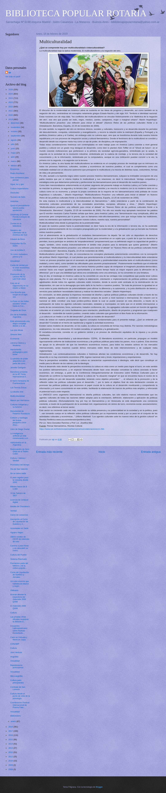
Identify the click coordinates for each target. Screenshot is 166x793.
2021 (10, 111)
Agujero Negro (16, 532)
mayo (13, 153)
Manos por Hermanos (19, 400)
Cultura (13, 612)
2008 (10, 769)
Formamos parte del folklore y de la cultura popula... (19, 565)
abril (13, 157)
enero (13, 721)
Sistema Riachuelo (18, 559)
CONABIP (14, 644)
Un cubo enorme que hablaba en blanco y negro (19, 583)
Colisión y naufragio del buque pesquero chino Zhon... (19, 421)
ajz (9, 72)
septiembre (16, 136)
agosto (14, 140)
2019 (10, 119)
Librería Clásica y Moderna (18, 344)
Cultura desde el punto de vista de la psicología (20, 696)
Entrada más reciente (49, 451)
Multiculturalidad (17, 396)
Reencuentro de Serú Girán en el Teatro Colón (19, 451)
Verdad (13, 511)
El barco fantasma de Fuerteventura (19, 382)
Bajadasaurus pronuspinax (16, 666)
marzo (14, 161)
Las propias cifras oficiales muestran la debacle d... (19, 619)
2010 (10, 761)
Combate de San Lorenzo (17, 688)
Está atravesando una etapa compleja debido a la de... (20, 323)
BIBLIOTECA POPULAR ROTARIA (76, 13)
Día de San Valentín (19, 469)
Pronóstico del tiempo (19, 465)
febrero (14, 165)
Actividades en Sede (19, 528)
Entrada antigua (151, 451)
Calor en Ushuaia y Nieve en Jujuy (18, 638)
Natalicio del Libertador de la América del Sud (18, 232)
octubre (14, 131)
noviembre (16, 127)
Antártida (14, 201)
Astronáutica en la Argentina (18, 443)
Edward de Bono (17, 239)
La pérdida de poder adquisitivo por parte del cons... (19, 361)
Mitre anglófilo (16, 676)
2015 (10, 739)
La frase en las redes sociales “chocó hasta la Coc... (19, 303)
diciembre (15, 123)
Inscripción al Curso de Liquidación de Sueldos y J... (19, 521)
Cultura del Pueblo (18, 555)
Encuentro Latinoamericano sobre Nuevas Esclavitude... (18, 629)
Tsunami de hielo (17, 197)
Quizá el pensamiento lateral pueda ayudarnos (20, 207)
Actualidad (15, 261)
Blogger (99, 787)
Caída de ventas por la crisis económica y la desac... (19, 267)
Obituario (14, 590)
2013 (10, 748)
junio (13, 148)
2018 (10, 727)
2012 (10, 752)
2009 (10, 765)
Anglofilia (14, 657)
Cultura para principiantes (17, 681)
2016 (10, 735)
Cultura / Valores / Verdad (18, 459)
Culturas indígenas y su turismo (19, 405)
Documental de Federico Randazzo (20, 412)
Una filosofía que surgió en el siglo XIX (19, 294)
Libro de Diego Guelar (20, 429)
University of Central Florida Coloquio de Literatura (20, 216)
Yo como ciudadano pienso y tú (19, 255)
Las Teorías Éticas (18, 387)
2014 (10, 744)
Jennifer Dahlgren (18, 367)
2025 (10, 94)
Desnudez (14, 193)
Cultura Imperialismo (19, 188)
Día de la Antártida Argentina (18, 315)
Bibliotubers (15, 716)
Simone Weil (15, 334)
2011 (10, 756)
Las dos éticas (16, 330)
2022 (10, 106)
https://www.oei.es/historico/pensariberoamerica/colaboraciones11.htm (71, 429)
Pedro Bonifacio (17, 173)
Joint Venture (16, 652)
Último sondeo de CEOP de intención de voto (19, 539)
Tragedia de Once (18, 310)
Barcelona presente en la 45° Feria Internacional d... (19, 374)
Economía (14, 169)
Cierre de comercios (19, 515)
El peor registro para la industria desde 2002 (19, 479)
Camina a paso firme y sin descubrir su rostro (19, 548)
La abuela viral (16, 392)
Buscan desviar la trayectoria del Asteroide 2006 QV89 (18, 598)
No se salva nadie (18, 473)
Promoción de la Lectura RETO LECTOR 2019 (18, 276)
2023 (10, 102)
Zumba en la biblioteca (15, 224)
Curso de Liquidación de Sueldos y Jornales (19, 574)
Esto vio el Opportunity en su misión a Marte (19, 285)
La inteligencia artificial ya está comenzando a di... (19, 435)
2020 (10, 115)
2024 (10, 98)
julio (13, 144)
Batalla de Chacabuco (20, 506)
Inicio (102, 451)
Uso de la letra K (17, 250)
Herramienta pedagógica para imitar (18, 351)
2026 (10, 89)
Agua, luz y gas (17, 184)
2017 (10, 731)
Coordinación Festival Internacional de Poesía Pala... (19, 704)
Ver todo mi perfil (12, 76)
